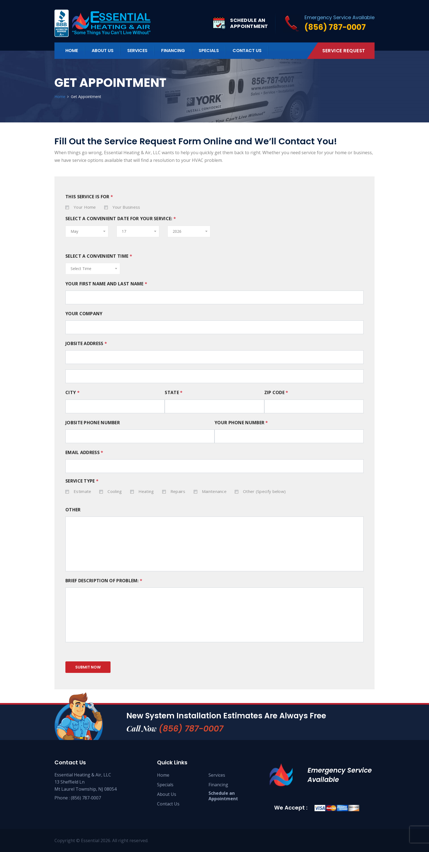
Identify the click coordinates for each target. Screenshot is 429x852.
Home (71, 50)
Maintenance (214, 491)
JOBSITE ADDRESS (86, 343)
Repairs (177, 491)
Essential (90, 840)
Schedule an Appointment (223, 795)
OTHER (73, 509)
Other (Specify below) (264, 491)
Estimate (82, 491)
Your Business (126, 207)
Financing (173, 50)
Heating (146, 491)
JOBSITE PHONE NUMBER (92, 422)
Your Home (85, 207)
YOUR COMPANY (84, 313)
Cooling (115, 491)
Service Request (343, 50)
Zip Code (276, 392)
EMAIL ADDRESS (84, 452)
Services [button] (137, 50)
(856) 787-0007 (191, 729)
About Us (103, 50)
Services (216, 775)
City (72, 392)
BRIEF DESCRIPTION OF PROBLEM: (103, 580)
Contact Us (247, 50)
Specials (209, 50)
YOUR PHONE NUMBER (241, 422)
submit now (88, 667)
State (173, 392)
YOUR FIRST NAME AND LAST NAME (106, 283)
